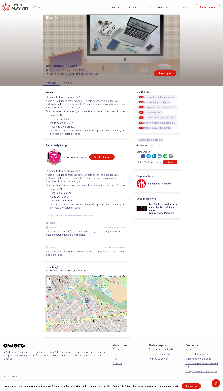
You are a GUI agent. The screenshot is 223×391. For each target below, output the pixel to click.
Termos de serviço (159, 358)
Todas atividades (159, 7)
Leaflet (96, 276)
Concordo (193, 385)
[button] (86, 300)
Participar (165, 73)
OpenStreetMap (109, 276)
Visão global (52, 82)
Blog (115, 354)
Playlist (133, 7)
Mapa (188, 349)
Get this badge (103, 157)
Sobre (115, 7)
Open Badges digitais (196, 354)
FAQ (115, 358)
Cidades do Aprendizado (198, 358)
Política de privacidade (161, 349)
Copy (170, 162)
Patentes (67, 82)
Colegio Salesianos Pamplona (201, 371)
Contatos (117, 363)
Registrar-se (207, 7)
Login (184, 7)
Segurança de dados (160, 354)
